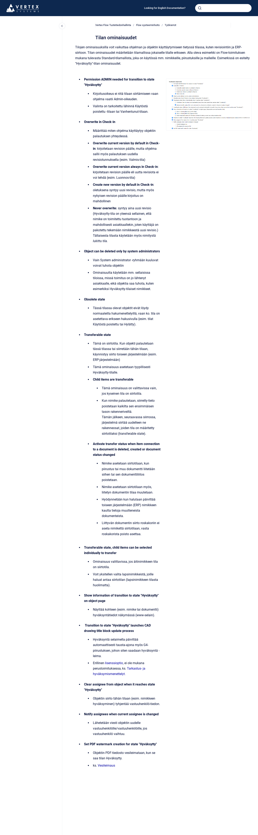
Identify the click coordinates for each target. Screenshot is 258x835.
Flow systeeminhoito (148, 25)
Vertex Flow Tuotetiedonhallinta (113, 25)
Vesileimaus (106, 765)
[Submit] (200, 8)
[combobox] (223, 8)
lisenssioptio (114, 663)
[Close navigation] (62, 26)
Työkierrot (170, 25)
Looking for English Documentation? (164, 7)
